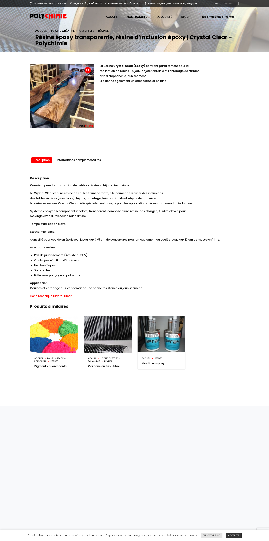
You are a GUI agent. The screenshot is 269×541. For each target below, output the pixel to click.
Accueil (112, 17)
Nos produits (137, 17)
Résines (103, 31)
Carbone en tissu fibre (104, 366)
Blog (185, 17)
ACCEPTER (234, 535)
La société (164, 17)
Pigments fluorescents (50, 366)
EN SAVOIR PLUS (211, 535)
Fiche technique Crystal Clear (51, 296)
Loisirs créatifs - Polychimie (72, 31)
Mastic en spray (153, 363)
